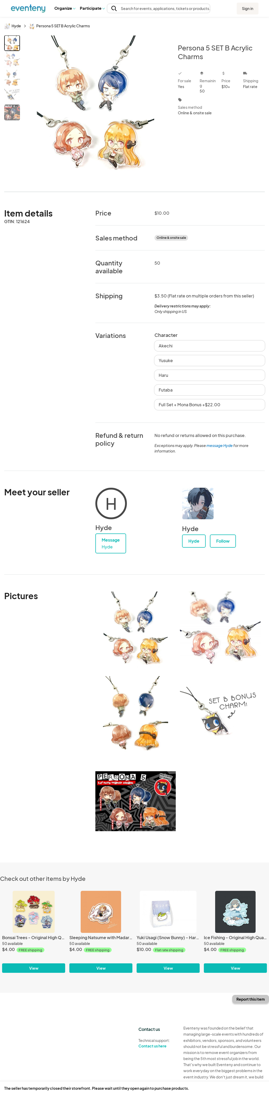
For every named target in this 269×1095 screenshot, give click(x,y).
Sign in (247, 8)
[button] (64, 8)
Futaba (166, 390)
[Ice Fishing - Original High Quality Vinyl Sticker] (235, 912)
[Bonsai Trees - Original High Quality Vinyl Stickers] (33, 912)
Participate (92, 8)
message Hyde (219, 445)
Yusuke (166, 360)
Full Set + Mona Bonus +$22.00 (189, 404)
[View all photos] (95, 109)
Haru (163, 375)
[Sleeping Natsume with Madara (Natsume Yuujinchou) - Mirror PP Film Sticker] (100, 912)
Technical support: (156, 1043)
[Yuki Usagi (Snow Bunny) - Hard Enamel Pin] (168, 912)
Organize (64, 8)
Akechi (166, 345)
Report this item (250, 999)
